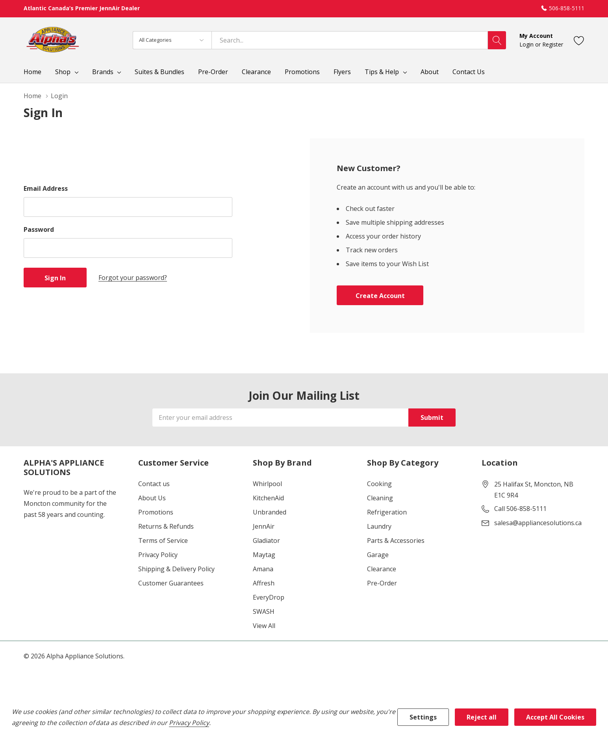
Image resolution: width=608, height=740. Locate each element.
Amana (263, 569)
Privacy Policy (158, 554)
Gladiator (266, 540)
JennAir (263, 526)
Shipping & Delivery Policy (176, 569)
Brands (102, 72)
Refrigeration (387, 512)
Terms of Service (163, 540)
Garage (378, 554)
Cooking (379, 483)
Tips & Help (382, 72)
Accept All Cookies (555, 717)
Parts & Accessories (395, 540)
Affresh (263, 583)
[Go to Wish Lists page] (579, 40)
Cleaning (380, 498)
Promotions (155, 512)
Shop (62, 72)
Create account (380, 295)
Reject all (482, 717)
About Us (152, 498)
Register (552, 44)
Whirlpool (267, 483)
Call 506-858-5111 (520, 508)
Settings (423, 717)
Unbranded (269, 512)
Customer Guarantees (171, 583)
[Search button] (497, 40)
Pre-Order (382, 583)
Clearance (381, 569)
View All (264, 625)
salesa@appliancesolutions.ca (538, 522)
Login (527, 44)
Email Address (46, 188)
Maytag (264, 554)
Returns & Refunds (166, 526)
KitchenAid (268, 498)
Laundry (379, 526)
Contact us (154, 483)
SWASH (263, 611)
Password (39, 229)
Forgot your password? (132, 277)
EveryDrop (268, 597)
